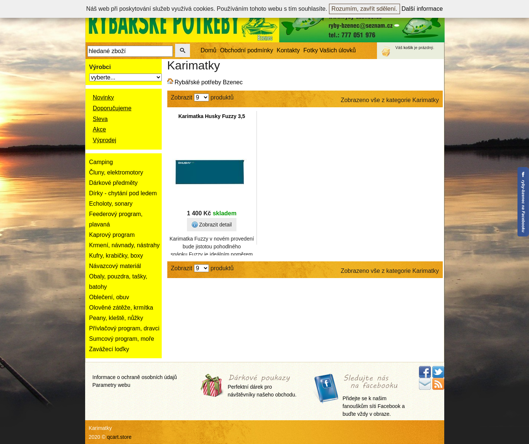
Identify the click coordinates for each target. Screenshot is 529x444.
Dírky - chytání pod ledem (123, 193)
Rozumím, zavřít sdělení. (364, 9)
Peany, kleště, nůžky (116, 318)
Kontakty (288, 50)
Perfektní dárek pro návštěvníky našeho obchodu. (262, 386)
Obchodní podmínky (246, 50)
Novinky (103, 97)
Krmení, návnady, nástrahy (124, 245)
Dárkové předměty (113, 183)
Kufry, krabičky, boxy (116, 255)
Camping (101, 162)
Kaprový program (112, 235)
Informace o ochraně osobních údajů (135, 377)
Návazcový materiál (115, 266)
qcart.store (119, 437)
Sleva (100, 119)
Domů (209, 50)
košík (408, 47)
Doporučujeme (112, 108)
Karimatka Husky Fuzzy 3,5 (211, 116)
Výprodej (104, 140)
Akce (99, 129)
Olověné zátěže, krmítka (121, 307)
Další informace (422, 9)
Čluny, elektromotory (116, 172)
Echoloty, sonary (111, 203)
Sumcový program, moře (121, 339)
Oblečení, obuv (109, 297)
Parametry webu (111, 385)
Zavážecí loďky (109, 349)
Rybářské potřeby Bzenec (209, 82)
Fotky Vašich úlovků (329, 50)
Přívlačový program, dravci (124, 328)
